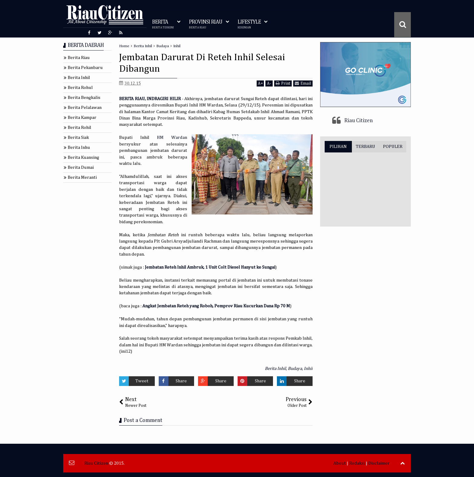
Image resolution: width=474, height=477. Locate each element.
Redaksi (357, 463)
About (339, 463)
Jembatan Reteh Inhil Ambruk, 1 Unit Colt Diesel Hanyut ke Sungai (210, 267)
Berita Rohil (79, 127)
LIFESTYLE (249, 24)
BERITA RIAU (132, 98)
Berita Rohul (80, 87)
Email (303, 83)
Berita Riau (79, 57)
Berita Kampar (82, 117)
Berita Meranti (82, 177)
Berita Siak (78, 137)
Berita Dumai (81, 167)
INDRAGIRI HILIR (164, 98)
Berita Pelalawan (85, 107)
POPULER (392, 146)
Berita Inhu (79, 147)
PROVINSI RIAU (205, 24)
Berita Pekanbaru (85, 67)
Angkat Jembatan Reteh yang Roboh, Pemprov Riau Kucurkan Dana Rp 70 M (216, 306)
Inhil (308, 368)
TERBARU (365, 146)
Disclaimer (379, 463)
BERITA (163, 24)
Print (283, 83)
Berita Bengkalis (84, 97)
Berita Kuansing (83, 157)
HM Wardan (172, 137)
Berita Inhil (275, 368)
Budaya (295, 368)
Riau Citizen (358, 120)
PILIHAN (338, 146)
